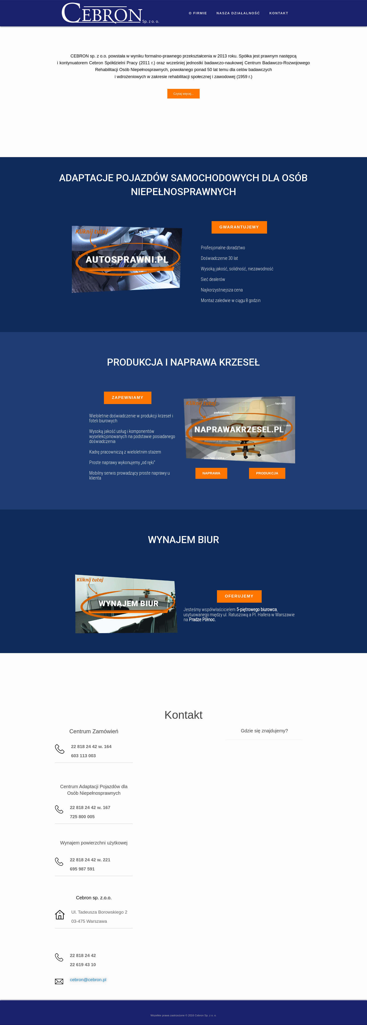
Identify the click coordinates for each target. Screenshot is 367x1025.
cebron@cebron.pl (88, 979)
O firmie (198, 13)
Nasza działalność (238, 13)
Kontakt (278, 13)
